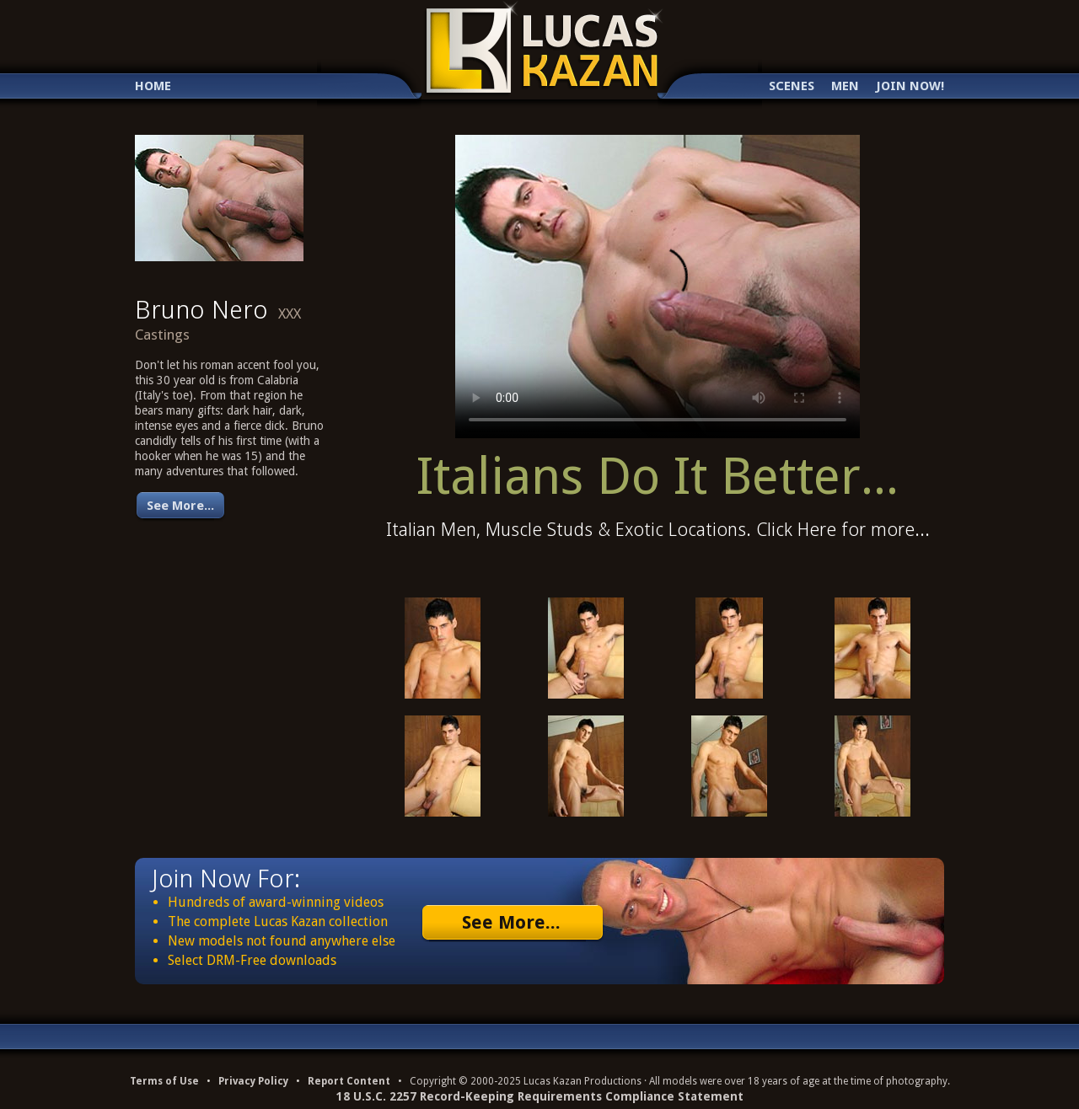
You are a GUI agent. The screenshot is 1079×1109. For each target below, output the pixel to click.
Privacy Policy (253, 1081)
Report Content (349, 1081)
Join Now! (910, 86)
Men (845, 86)
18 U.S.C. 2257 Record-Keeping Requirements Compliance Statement (539, 1096)
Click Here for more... (843, 529)
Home (153, 86)
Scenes (791, 86)
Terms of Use (164, 1081)
